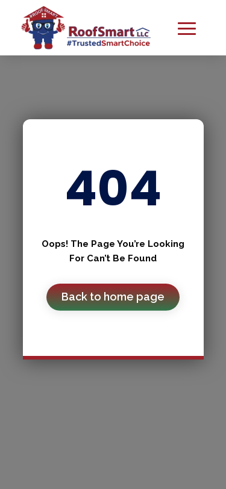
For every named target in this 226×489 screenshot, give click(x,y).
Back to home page (113, 296)
